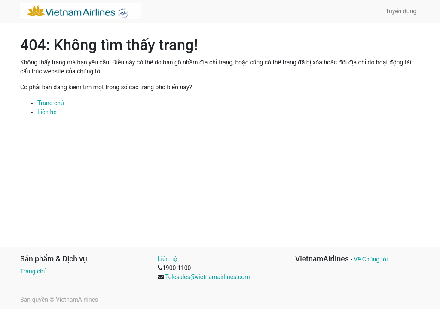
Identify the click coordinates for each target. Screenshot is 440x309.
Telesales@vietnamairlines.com (207, 276)
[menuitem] (401, 11)
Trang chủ (50, 103)
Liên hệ (47, 112)
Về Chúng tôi (371, 259)
